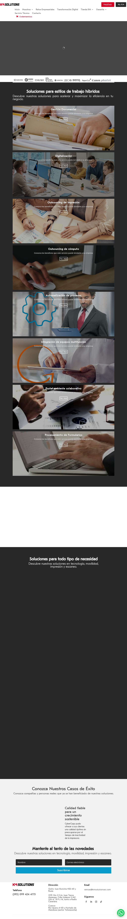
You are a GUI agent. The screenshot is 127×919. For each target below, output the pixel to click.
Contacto (36, 13)
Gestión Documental (63, 109)
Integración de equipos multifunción (63, 342)
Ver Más (63, 119)
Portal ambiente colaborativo (63, 388)
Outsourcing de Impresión (63, 202)
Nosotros (26, 10)
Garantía (100, 10)
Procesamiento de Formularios (63, 435)
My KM (121, 4)
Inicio (17, 10)
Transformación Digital (67, 10)
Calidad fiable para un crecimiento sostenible (75, 813)
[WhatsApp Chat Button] (121, 913)
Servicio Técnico (22, 13)
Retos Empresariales (45, 10)
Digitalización (63, 155)
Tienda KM (86, 10)
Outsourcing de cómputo (63, 248)
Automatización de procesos (63, 295)
